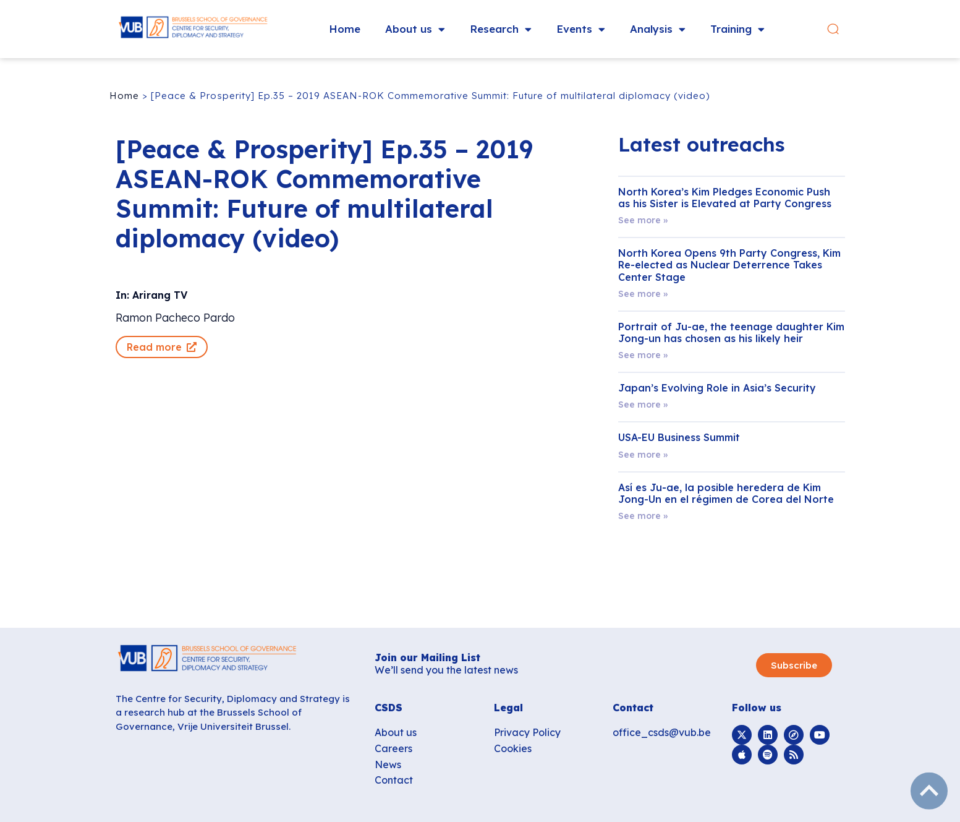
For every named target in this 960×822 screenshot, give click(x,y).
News (388, 764)
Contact (394, 780)
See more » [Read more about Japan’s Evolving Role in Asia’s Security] (643, 404)
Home (345, 28)
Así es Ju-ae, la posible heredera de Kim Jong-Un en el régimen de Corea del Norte (726, 493)
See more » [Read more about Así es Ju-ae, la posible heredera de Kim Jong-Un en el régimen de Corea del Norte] (643, 515)
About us (416, 29)
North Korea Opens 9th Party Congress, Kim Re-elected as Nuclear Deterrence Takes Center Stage (729, 265)
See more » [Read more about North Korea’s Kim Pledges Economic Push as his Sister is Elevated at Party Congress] (643, 220)
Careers (393, 748)
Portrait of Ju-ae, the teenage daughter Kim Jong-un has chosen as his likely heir (731, 332)
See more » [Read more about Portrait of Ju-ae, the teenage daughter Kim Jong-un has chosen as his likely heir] (643, 355)
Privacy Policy (527, 732)
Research (501, 29)
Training (738, 29)
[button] (841, 29)
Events (581, 29)
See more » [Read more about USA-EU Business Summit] (643, 454)
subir (929, 791)
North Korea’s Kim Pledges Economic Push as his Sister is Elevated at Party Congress (724, 198)
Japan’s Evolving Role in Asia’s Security (717, 388)
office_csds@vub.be (662, 732)
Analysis (658, 29)
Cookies (513, 748)
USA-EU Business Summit (679, 437)
